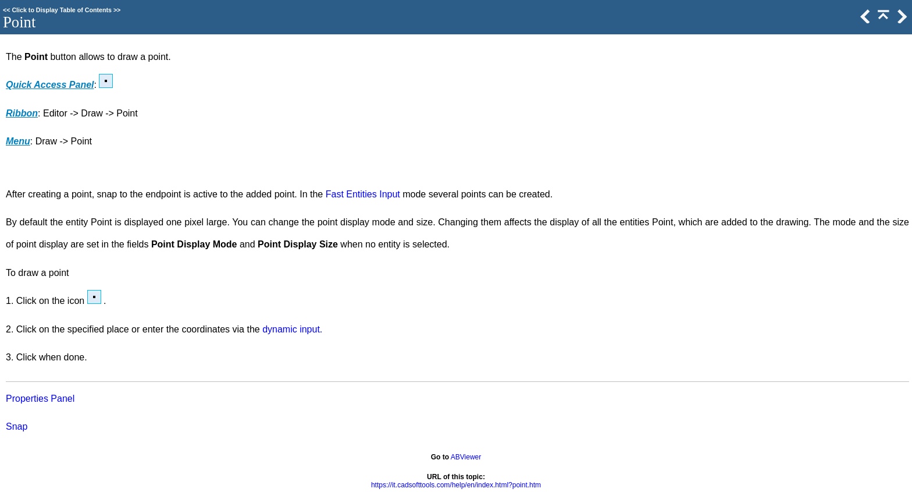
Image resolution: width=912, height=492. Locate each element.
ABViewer (466, 457)
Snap (16, 426)
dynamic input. (292, 329)
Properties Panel (40, 398)
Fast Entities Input (363, 194)
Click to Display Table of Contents (62, 9)
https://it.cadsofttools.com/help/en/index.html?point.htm (456, 485)
